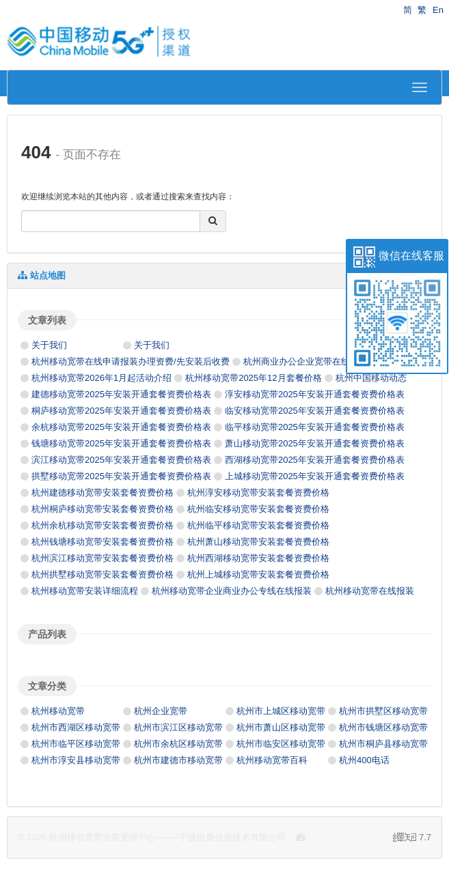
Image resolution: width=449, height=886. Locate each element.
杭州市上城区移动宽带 (280, 711)
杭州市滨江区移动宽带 (178, 727)
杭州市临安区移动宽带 (280, 744)
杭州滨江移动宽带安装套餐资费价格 (102, 558)
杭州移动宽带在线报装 (369, 591)
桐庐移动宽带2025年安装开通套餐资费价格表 (121, 410)
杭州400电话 (364, 760)
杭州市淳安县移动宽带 (75, 760)
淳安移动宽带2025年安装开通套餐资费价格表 (315, 394)
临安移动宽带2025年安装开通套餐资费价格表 (315, 410)
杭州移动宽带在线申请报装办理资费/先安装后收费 (130, 361)
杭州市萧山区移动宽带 (280, 727)
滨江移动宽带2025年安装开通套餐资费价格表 (121, 460)
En (438, 10)
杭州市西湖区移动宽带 (75, 727)
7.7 (412, 838)
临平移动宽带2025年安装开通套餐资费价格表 (315, 427)
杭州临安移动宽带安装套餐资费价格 (258, 509)
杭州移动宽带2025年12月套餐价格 (253, 378)
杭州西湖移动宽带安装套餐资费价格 (258, 558)
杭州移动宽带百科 (272, 760)
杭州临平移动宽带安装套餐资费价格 (258, 525)
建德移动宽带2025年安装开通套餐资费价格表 (121, 394)
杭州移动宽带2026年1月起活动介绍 (101, 378)
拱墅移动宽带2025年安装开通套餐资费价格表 (121, 476)
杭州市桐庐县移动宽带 (383, 744)
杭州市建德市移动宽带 (178, 760)
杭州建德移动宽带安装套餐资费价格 (102, 492)
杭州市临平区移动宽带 (75, 744)
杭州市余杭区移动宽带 (178, 744)
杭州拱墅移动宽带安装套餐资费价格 (102, 574)
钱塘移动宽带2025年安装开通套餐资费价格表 (121, 443)
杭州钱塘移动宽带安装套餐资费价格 (102, 542)
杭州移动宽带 (58, 711)
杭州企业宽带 (160, 711)
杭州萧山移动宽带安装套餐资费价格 (258, 542)
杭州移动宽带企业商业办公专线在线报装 (232, 591)
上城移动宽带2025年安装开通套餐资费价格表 (315, 476)
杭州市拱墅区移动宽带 (383, 711)
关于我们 (49, 345)
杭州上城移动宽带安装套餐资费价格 (258, 574)
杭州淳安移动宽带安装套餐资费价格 (258, 492)
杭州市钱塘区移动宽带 (383, 727)
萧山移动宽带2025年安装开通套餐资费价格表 (315, 443)
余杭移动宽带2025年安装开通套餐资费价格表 (121, 427)
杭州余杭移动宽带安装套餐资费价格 (102, 525)
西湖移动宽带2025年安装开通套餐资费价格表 (315, 460)
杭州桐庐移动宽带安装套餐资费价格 (102, 509)
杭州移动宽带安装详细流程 (84, 591)
